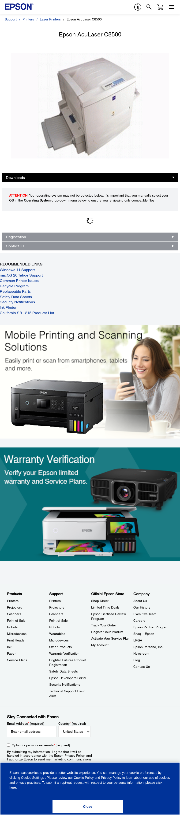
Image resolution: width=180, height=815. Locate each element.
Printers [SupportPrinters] (55, 601)
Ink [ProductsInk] (9, 647)
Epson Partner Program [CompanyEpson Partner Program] (151, 627)
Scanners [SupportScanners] (56, 614)
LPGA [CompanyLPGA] (137, 640)
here (12, 787)
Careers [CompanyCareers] (139, 620)
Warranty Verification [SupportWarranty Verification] (64, 653)
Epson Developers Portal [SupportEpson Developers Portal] (67, 678)
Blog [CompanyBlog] (136, 660)
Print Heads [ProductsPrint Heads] (15, 640)
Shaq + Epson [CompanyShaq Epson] (143, 634)
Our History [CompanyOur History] (141, 607)
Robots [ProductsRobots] (12, 627)
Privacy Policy (74, 755)
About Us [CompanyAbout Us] (140, 601)
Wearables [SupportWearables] (57, 634)
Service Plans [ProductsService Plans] (17, 660)
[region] (90, 788)
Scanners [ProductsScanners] (14, 614)
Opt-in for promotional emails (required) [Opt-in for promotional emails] (41, 745)
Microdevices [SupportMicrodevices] (59, 640)
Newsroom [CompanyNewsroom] (141, 653)
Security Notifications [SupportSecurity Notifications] (64, 684)
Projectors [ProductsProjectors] (14, 607)
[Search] (149, 7)
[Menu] (171, 7)
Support (11, 19)
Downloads (15, 177)
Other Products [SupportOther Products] (60, 647)
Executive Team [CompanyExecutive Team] (145, 614)
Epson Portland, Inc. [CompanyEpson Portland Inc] (148, 647)
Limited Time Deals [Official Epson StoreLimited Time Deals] (105, 607)
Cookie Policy (84, 777)
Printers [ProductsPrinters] (13, 601)
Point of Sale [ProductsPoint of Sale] (16, 620)
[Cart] (160, 7)
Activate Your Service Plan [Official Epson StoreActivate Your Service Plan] (110, 638)
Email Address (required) (25, 723)
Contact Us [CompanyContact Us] (141, 667)
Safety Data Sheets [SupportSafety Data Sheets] (63, 671)
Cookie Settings (33, 777)
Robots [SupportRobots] (54, 627)
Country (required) (72, 723)
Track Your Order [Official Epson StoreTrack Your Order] (103, 625)
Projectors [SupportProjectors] (56, 607)
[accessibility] (138, 7)
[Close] (87, 806)
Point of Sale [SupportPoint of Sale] (58, 620)
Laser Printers (50, 19)
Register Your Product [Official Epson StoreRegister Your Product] (107, 632)
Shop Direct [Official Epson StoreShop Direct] (100, 601)
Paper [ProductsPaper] (11, 653)
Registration (16, 237)
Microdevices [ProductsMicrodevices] (16, 634)
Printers (28, 19)
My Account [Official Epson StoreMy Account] (100, 645)
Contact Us (15, 246)
